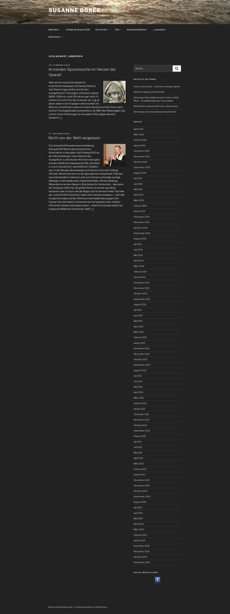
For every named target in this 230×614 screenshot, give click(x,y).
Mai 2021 (138, 452)
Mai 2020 (138, 518)
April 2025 (138, 195)
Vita (118, 29)
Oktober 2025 (140, 162)
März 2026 (139, 134)
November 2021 (141, 419)
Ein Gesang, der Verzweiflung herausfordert (155, 111)
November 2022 (142, 354)
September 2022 (142, 365)
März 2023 (139, 332)
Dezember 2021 (141, 414)
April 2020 (139, 524)
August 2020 (140, 502)
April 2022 (138, 392)
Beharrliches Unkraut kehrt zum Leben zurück (156, 106)
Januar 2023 (139, 343)
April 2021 (138, 458)
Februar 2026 (140, 140)
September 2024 (142, 233)
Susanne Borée (75, 10)
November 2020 (142, 485)
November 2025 (142, 156)
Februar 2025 (140, 206)
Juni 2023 (138, 315)
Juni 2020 (138, 513)
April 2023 (138, 326)
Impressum (55, 37)
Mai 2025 (138, 189)
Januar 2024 (139, 277)
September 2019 (142, 562)
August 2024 (140, 238)
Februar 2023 (140, 337)
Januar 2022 (139, 409)
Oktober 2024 (140, 228)
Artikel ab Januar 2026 (78, 29)
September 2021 (142, 430)
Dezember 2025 (142, 151)
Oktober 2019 (140, 557)
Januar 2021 (139, 474)
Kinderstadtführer (137, 29)
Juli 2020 (138, 507)
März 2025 (139, 200)
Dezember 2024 (142, 217)
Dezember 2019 (141, 546)
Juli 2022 (138, 376)
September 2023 (142, 299)
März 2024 (139, 266)
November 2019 (141, 551)
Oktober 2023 (140, 293)
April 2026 (138, 129)
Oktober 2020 (141, 491)
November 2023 (142, 288)
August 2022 (140, 370)
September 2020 (142, 496)
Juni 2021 (138, 447)
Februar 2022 (140, 403)
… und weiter (158, 29)
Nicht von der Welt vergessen (74, 138)
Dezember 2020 (142, 480)
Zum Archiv (102, 29)
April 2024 (138, 260)
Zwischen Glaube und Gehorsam (149, 92)
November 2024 (142, 222)
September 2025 (142, 167)
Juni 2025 (138, 184)
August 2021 (140, 436)
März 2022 (139, 398)
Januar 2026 (139, 145)
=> (92, 209)
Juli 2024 (138, 244)
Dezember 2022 (141, 348)
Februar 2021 (140, 469)
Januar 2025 (139, 211)
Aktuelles (54, 29)
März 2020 (139, 529)
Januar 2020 (140, 540)
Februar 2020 (140, 535)
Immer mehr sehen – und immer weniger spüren (157, 86)
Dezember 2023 (141, 282)
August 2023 (140, 304)
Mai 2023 (138, 321)
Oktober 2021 (140, 425)
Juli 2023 (138, 310)
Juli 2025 (138, 178)
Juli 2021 (138, 441)
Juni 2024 (138, 249)
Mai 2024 (138, 255)
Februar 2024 (140, 271)
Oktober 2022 (140, 359)
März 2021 (139, 463)
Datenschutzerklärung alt (60, 607)
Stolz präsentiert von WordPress (91, 607)
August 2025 (140, 173)
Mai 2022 (138, 387)
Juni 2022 (138, 381)
